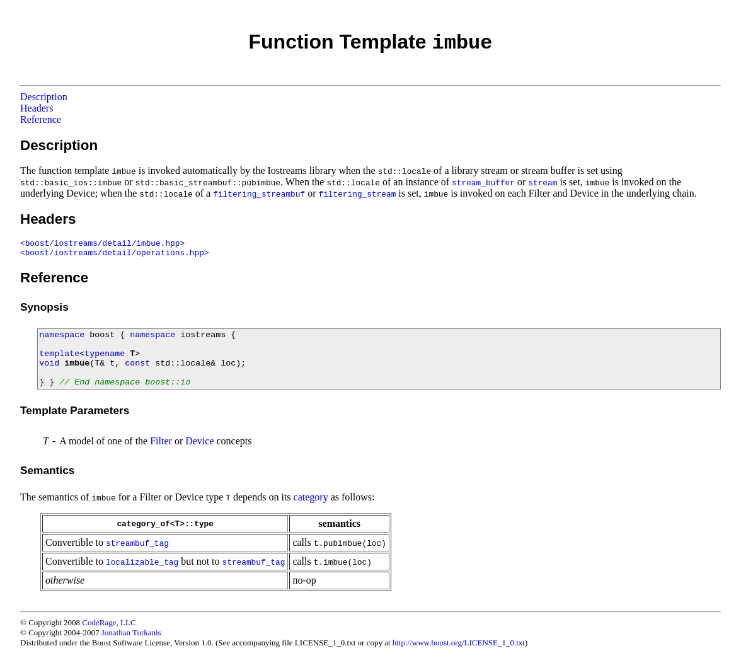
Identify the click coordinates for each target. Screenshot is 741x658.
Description (43, 96)
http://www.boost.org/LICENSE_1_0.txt (459, 642)
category (311, 497)
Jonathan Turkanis (131, 632)
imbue (76, 363)
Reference (40, 119)
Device (199, 441)
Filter (161, 441)
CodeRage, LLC (108, 622)
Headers (36, 108)
